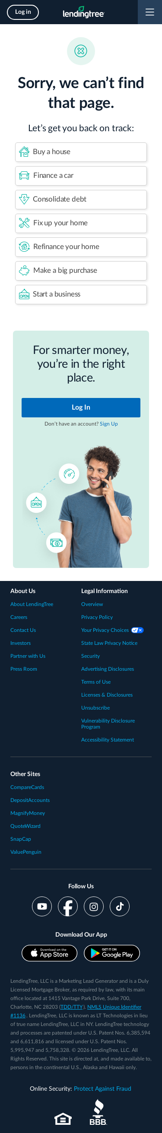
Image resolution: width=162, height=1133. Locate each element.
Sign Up (109, 423)
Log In (81, 407)
